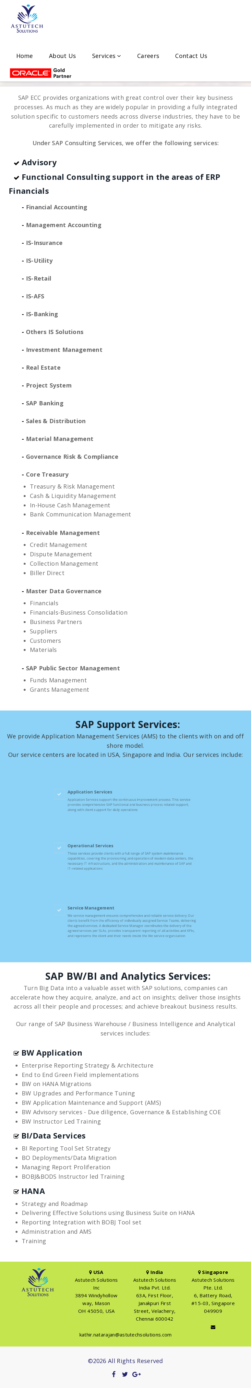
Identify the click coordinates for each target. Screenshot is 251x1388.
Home (24, 56)
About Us (62, 56)
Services (106, 56)
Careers (148, 56)
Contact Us (191, 56)
